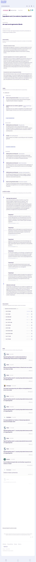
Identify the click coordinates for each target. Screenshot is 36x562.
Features (15, 544)
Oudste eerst (6, 92)
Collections (4, 544)
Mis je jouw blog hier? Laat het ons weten (9, 528)
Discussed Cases (10, 544)
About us (19, 544)
